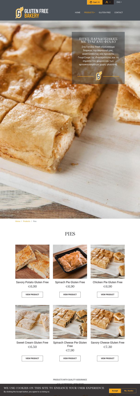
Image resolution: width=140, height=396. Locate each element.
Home (77, 12)
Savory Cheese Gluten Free (107, 342)
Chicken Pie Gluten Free (107, 282)
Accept (115, 391)
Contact (118, 12)
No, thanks (128, 391)
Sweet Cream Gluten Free (32, 342)
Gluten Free (105, 12)
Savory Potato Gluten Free (32, 282)
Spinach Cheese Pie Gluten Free (70, 344)
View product (32, 294)
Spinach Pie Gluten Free (70, 282)
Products (89, 12)
